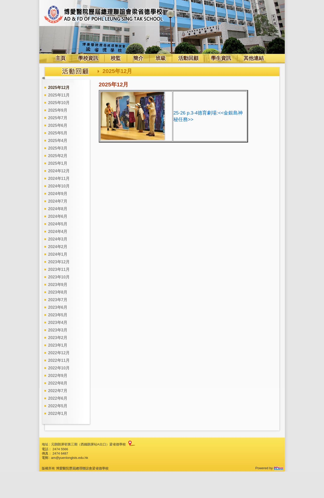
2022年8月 (58, 383)
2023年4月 (58, 322)
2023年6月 (58, 307)
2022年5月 (58, 406)
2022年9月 (58, 375)
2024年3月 (58, 239)
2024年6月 (58, 216)
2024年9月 (58, 194)
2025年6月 (58, 125)
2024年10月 (59, 186)
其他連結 (254, 58)
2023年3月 (58, 330)
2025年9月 (58, 110)
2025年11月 (59, 95)
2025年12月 (59, 87)
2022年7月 (58, 391)
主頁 (60, 58)
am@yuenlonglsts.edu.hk (69, 458)
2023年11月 (59, 269)
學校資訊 (88, 58)
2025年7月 (58, 118)
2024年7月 (58, 201)
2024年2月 (58, 247)
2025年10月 (59, 103)
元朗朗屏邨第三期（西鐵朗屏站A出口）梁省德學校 (88, 444)
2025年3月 (58, 148)
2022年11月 (59, 360)
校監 (116, 58)
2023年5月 (58, 315)
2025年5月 (58, 133)
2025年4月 (58, 140)
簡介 (138, 58)
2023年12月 (59, 262)
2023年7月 (58, 300)
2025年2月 (58, 156)
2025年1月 (58, 163)
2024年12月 (59, 171)
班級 (161, 58)
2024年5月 (58, 224)
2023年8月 (58, 292)
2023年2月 (58, 338)
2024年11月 (59, 178)
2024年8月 (58, 209)
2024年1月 (58, 254)
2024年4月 (58, 231)
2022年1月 (58, 413)
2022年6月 (58, 398)
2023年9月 (58, 284)
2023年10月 (59, 277)
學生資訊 (221, 58)
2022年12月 (59, 353)
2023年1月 (58, 345)
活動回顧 (188, 58)
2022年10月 (59, 368)
